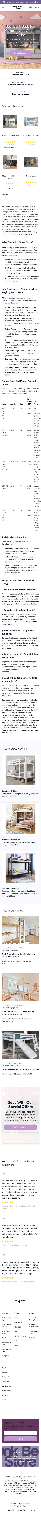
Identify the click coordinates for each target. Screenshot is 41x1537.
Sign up (20, 1439)
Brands (16, 1345)
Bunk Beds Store (20, 1506)
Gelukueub (18, 1322)
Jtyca (16, 1331)
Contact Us (5, 1377)
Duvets (4, 1338)
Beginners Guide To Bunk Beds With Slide (20, 1069)
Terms (4, 1400)
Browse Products (20, 53)
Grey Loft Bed (31, 176)
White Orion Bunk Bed (10, 135)
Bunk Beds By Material (11, 888)
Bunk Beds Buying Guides (11, 950)
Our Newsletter (7, 1386)
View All (5, 194)
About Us (5, 1372)
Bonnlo (16, 1318)
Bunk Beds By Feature (11, 839)
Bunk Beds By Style (9, 791)
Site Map (5, 1395)
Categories (5, 1356)
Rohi (15, 1341)
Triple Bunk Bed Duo (31, 135)
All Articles (32, 1338)
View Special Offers (20, 1127)
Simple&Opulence (20, 1336)
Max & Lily (18, 1327)
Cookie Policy (6, 1381)
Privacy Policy (6, 1390)
